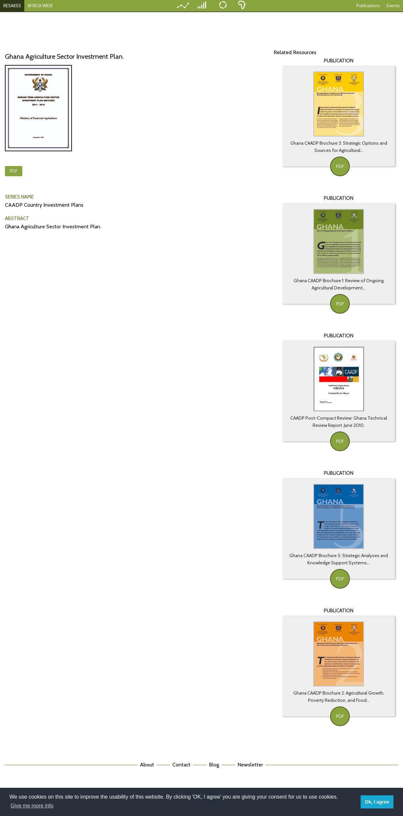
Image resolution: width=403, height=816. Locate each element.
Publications (368, 5)
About (147, 765)
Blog (214, 765)
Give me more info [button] (32, 805)
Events (393, 5)
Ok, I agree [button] (377, 802)
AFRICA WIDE (40, 5)
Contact (181, 765)
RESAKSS (12, 5)
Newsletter (250, 765)
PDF (14, 171)
